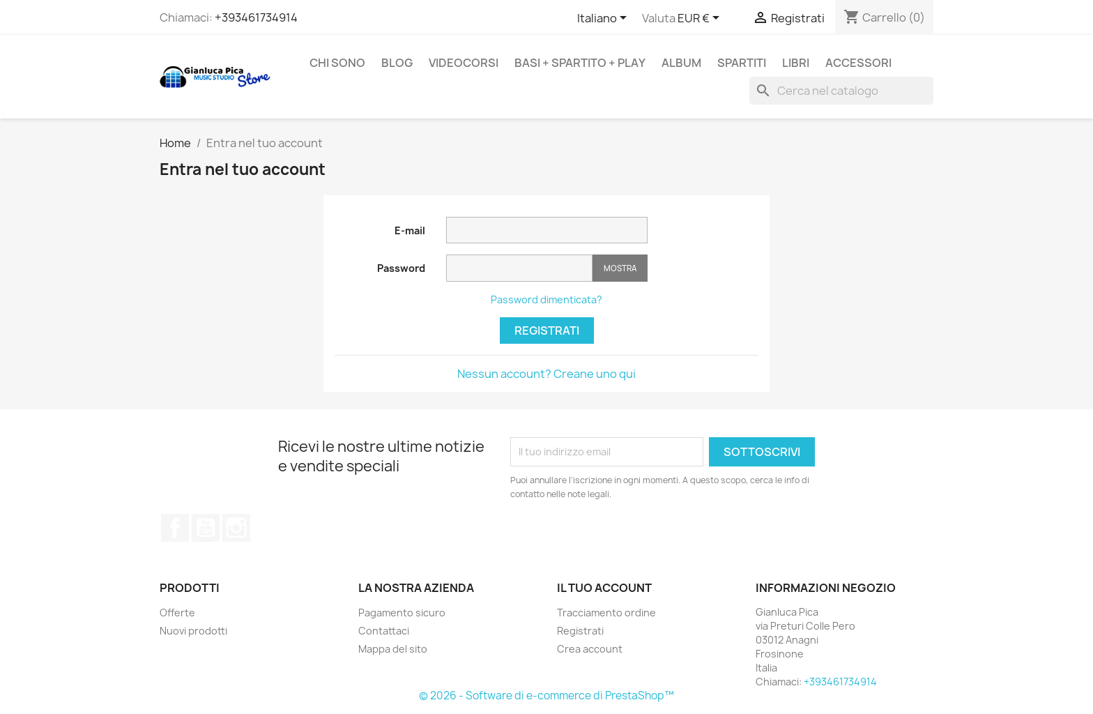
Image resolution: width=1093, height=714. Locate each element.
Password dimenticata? (546, 299)
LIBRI (795, 62)
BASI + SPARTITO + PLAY (579, 62)
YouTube (206, 528)
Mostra (620, 268)
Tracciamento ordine (606, 612)
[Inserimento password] (519, 268)
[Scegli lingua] (604, 18)
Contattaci (383, 630)
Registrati (546, 330)
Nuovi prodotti (193, 630)
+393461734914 (256, 17)
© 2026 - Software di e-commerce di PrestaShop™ (546, 695)
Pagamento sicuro (401, 612)
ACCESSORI (858, 62)
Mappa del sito (392, 648)
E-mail (410, 230)
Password (401, 268)
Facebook (175, 528)
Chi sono (337, 62)
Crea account (589, 648)
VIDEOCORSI (463, 62)
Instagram (236, 528)
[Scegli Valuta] (701, 18)
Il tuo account (604, 587)
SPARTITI (741, 62)
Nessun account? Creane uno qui (546, 373)
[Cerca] (841, 91)
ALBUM (681, 62)
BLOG (397, 62)
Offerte (177, 612)
